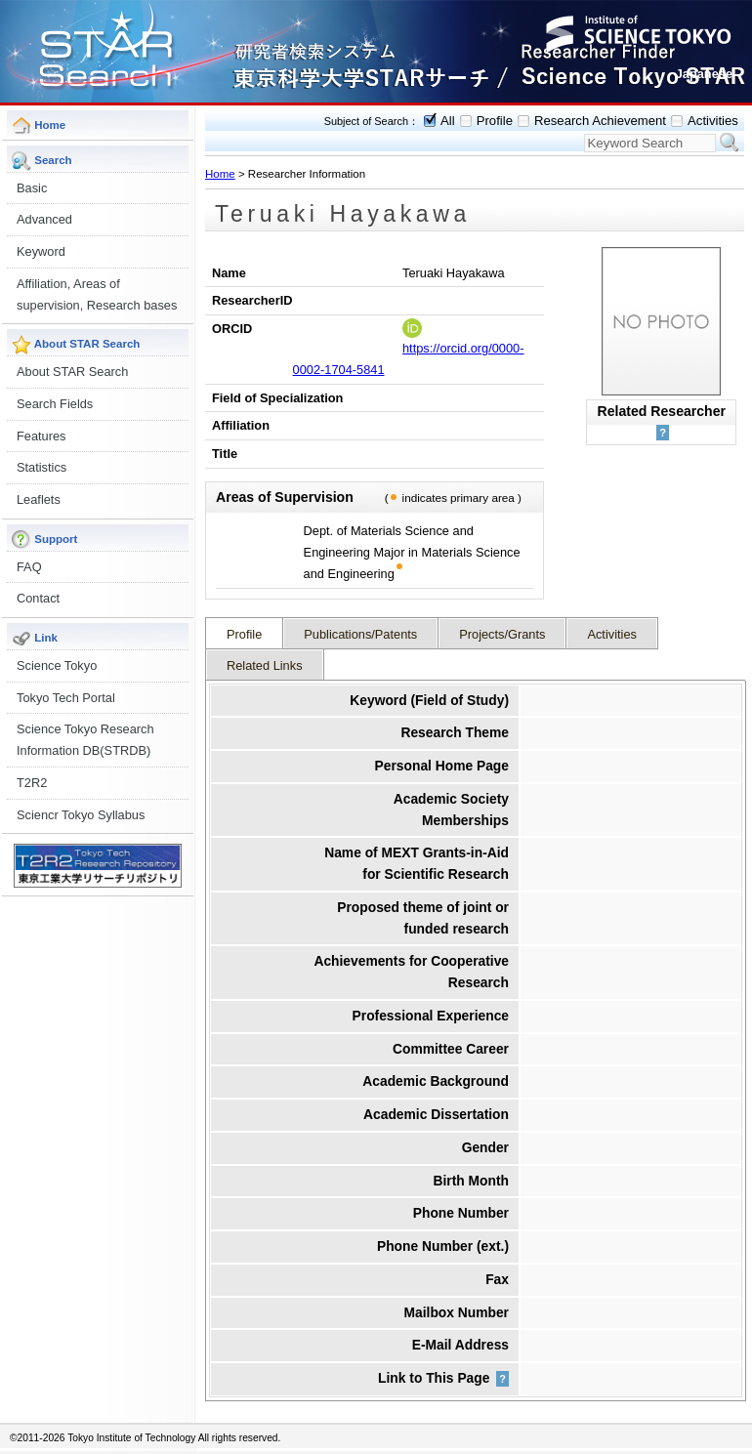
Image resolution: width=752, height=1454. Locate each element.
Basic (32, 188)
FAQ (29, 567)
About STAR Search (72, 371)
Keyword (41, 251)
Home (220, 174)
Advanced (44, 219)
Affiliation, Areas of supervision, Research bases (97, 294)
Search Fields (55, 403)
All (447, 120)
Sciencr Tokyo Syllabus (81, 815)
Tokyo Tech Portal (66, 697)
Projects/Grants (502, 634)
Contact (38, 598)
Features (41, 436)
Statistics (41, 467)
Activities (713, 120)
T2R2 (32, 782)
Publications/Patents (360, 634)
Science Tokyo (57, 665)
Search (729, 142)
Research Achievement (600, 120)
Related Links (265, 665)
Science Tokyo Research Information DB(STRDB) (85, 740)
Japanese (704, 73)
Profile (495, 120)
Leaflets (39, 499)
